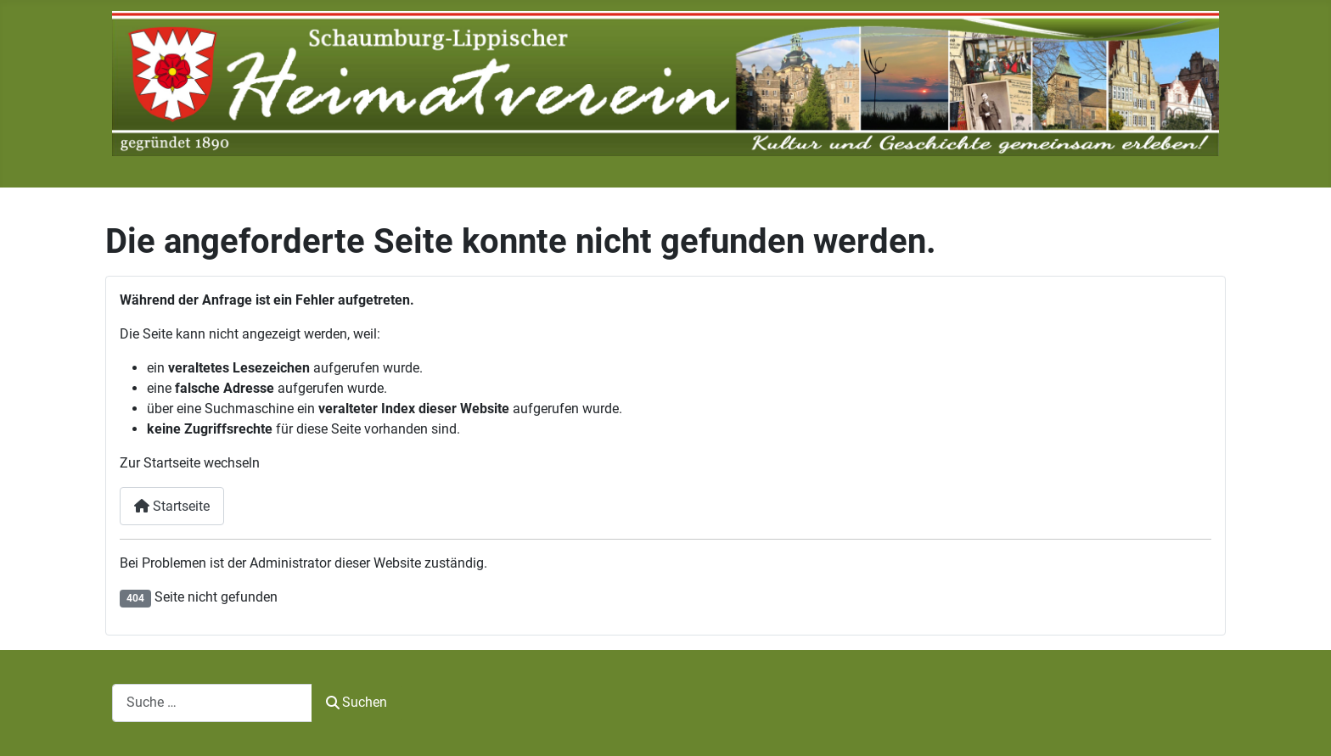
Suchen (356, 702)
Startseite (172, 506)
